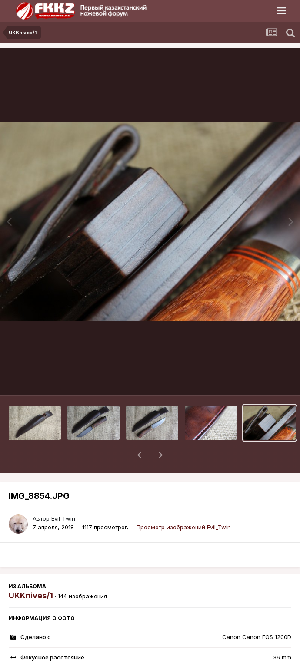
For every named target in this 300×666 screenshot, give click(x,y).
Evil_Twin (63, 495)
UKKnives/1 (31, 572)
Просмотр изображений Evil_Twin (184, 504)
